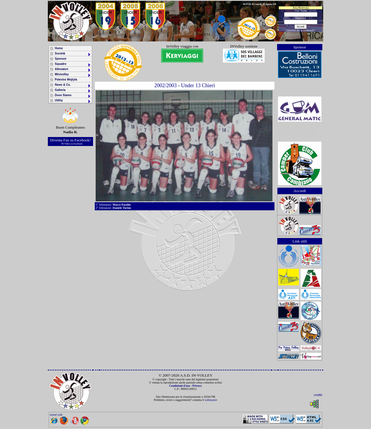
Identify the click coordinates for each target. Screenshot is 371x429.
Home (59, 48)
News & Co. (73, 85)
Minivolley (73, 75)
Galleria (73, 90)
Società (73, 54)
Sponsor (61, 58)
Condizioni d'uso (179, 385)
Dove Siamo (73, 96)
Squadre (73, 64)
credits (318, 395)
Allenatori (73, 69)
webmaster (211, 399)
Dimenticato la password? (301, 30)
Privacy (197, 385)
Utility (73, 101)
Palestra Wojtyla (66, 79)
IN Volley (65, 144)
